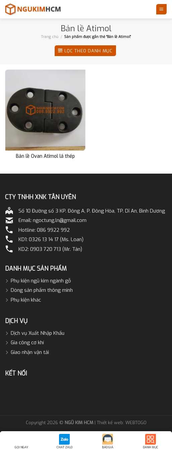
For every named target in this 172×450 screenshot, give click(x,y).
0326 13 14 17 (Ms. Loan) (56, 239)
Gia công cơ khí (27, 342)
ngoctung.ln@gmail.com (60, 220)
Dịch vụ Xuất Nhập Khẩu (37, 333)
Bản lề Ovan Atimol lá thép (45, 156)
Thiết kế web (110, 422)
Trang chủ (49, 36)
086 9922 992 (53, 230)
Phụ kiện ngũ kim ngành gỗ (41, 280)
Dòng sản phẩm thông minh (42, 290)
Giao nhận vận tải (30, 352)
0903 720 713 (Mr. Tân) (56, 249)
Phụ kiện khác (26, 300)
